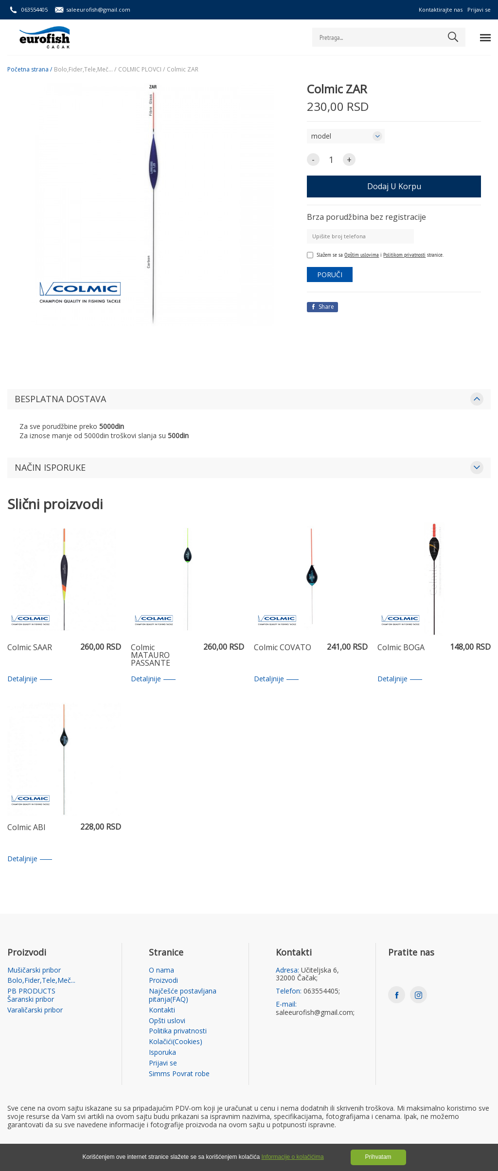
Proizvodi (163, 980)
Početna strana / (29, 69)
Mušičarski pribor (34, 970)
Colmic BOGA (401, 648)
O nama (161, 970)
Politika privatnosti (178, 1031)
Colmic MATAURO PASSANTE (150, 655)
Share (322, 306)
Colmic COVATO (282, 648)
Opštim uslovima (361, 254)
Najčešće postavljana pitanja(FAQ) (182, 995)
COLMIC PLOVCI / (141, 69)
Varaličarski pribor (35, 1010)
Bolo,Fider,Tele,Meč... (41, 980)
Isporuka (162, 1052)
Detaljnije (29, 679)
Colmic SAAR (29, 648)
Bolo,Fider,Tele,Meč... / (85, 69)
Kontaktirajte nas (440, 9)
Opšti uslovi (167, 1021)
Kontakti (162, 1010)
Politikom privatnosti (404, 254)
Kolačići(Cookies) (175, 1042)
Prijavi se (479, 9)
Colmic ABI (26, 828)
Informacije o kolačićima (293, 1156)
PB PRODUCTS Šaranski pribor (31, 995)
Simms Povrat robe (179, 1074)
